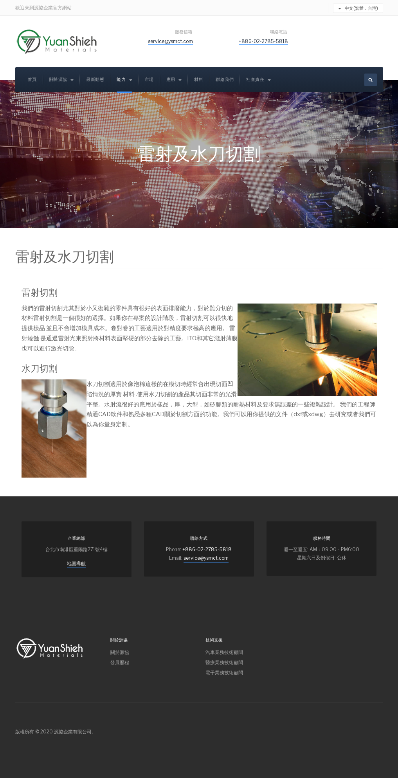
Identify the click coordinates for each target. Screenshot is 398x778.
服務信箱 (184, 31)
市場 (149, 79)
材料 (198, 79)
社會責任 (258, 79)
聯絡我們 (225, 79)
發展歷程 (119, 662)
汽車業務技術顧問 (224, 652)
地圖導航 (76, 563)
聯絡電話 (279, 31)
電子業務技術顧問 (224, 673)
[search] (370, 80)
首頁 (32, 79)
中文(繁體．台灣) (358, 8)
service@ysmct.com (170, 41)
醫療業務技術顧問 (224, 662)
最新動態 (95, 79)
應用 (174, 79)
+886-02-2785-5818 (263, 41)
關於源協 (61, 79)
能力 (124, 79)
